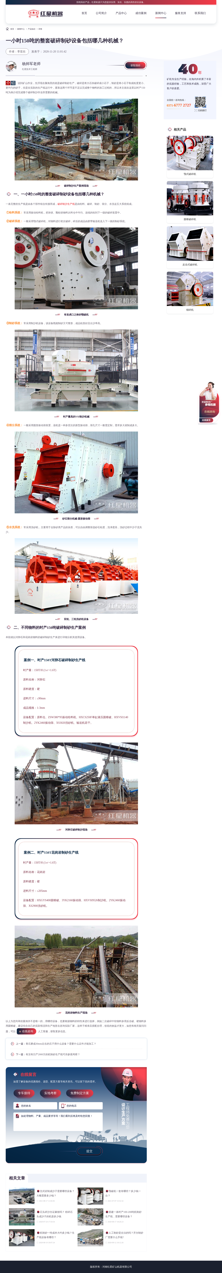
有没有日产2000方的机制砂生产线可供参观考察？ (53, 1054)
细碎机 (190, 310)
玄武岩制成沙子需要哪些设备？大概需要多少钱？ (55, 1193)
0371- (179, 105)
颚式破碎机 (190, 174)
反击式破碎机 (190, 264)
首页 (84, 13)
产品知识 (31, 29)
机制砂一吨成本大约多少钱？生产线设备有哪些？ (55, 1234)
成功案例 (140, 13)
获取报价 (135, 65)
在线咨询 (27, 1031)
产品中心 (121, 13)
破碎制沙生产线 (66, 204)
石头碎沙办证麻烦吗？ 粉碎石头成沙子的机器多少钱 (55, 1214)
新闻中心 (160, 13)
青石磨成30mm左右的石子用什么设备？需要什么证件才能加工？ (61, 1043)
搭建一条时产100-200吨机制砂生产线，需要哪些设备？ (123, 1214)
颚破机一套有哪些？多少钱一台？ (123, 1193)
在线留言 (206, 420)
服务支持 (180, 13)
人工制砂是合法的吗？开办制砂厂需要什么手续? (124, 1234)
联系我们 (200, 13)
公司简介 (101, 13)
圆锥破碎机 (190, 219)
